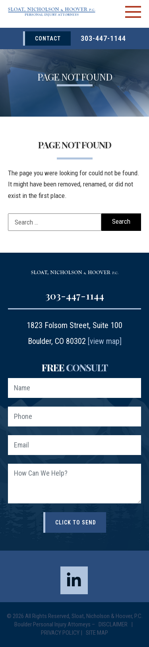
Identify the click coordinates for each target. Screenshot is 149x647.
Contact (48, 38)
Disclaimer (114, 624)
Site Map (97, 632)
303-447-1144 (103, 38)
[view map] (105, 341)
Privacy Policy (60, 632)
